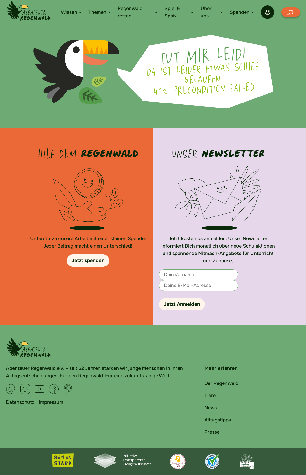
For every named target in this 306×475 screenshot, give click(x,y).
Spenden (240, 12)
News (210, 408)
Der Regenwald (221, 383)
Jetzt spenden (87, 261)
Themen (97, 12)
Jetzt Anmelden (182, 304)
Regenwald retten (130, 12)
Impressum (51, 402)
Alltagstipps (217, 420)
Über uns (206, 12)
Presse (211, 432)
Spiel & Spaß (172, 12)
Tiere (210, 396)
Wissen (69, 12)
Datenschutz (20, 402)
